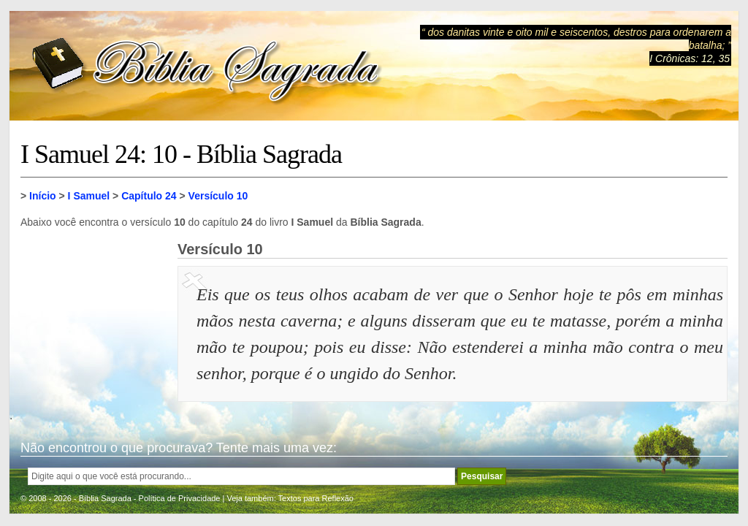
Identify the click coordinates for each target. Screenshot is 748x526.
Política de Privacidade (180, 498)
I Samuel (89, 196)
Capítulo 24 (148, 196)
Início (42, 196)
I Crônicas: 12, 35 (689, 58)
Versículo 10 (218, 196)
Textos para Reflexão (316, 498)
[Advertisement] (93, 314)
